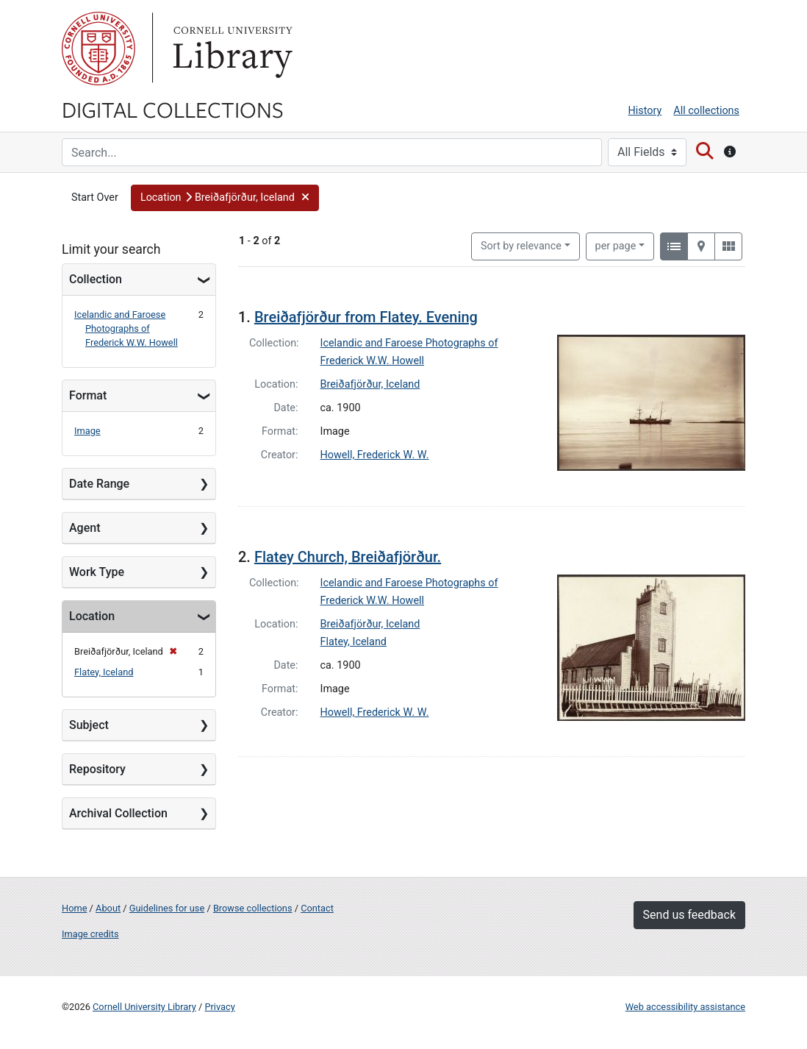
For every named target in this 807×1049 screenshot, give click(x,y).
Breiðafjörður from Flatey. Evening (366, 317)
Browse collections (253, 908)
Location (92, 616)
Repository (97, 769)
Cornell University (98, 48)
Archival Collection (118, 813)
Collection (95, 279)
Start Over (94, 197)
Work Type (96, 572)
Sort (521, 246)
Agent (84, 528)
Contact (317, 908)
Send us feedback (689, 915)
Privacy (219, 1006)
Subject (89, 725)
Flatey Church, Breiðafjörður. (347, 557)
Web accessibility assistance (685, 1006)
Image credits (90, 933)
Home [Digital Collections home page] (74, 908)
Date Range (99, 484)
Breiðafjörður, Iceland (370, 384)
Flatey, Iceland (103, 672)
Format (88, 395)
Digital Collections (173, 109)
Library (231, 48)
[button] (225, 198)
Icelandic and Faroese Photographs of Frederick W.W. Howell (126, 328)
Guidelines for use (166, 908)
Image (87, 430)
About (108, 908)
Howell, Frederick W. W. (374, 455)
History (645, 110)
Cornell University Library (144, 1006)
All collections (706, 110)
